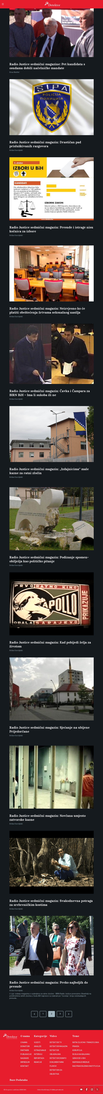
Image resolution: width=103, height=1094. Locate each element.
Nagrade (24, 1058)
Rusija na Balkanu (81, 1054)
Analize (37, 1046)
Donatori (25, 1046)
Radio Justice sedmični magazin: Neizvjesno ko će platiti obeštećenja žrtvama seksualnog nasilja (47, 310)
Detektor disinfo (58, 1058)
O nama (25, 1036)
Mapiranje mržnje (80, 1062)
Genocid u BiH (79, 1058)
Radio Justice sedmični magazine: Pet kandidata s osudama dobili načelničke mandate (47, 66)
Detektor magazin (58, 1046)
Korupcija (77, 1050)
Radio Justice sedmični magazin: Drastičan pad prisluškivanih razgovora (45, 144)
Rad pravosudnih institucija (86, 1066)
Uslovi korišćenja (43, 1090)
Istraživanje (40, 1050)
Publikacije (25, 1054)
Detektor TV (56, 1042)
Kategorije (40, 1036)
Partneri (24, 1050)
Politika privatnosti (56, 1090)
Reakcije (38, 1062)
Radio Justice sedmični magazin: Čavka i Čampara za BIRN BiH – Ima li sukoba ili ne (49, 393)
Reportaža (39, 1058)
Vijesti (37, 1042)
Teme (75, 1036)
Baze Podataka (19, 1079)
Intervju (38, 1054)
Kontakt (24, 1066)
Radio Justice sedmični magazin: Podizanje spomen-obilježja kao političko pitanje (49, 559)
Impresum (25, 1062)
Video (53, 1036)
